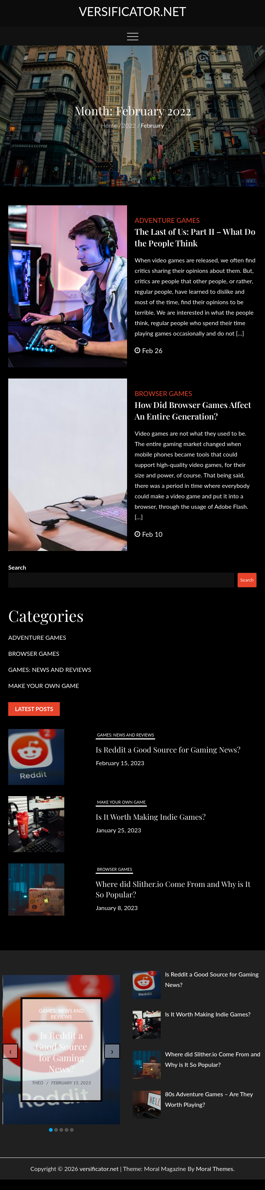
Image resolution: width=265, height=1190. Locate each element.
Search (17, 567)
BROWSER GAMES (163, 393)
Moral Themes (214, 1168)
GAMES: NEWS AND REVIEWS (49, 669)
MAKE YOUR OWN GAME (43, 685)
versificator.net (132, 11)
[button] (51, 1130)
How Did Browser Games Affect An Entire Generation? (193, 410)
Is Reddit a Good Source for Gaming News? (168, 749)
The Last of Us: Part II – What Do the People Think (195, 237)
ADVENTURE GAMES (167, 220)
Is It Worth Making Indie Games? (151, 816)
